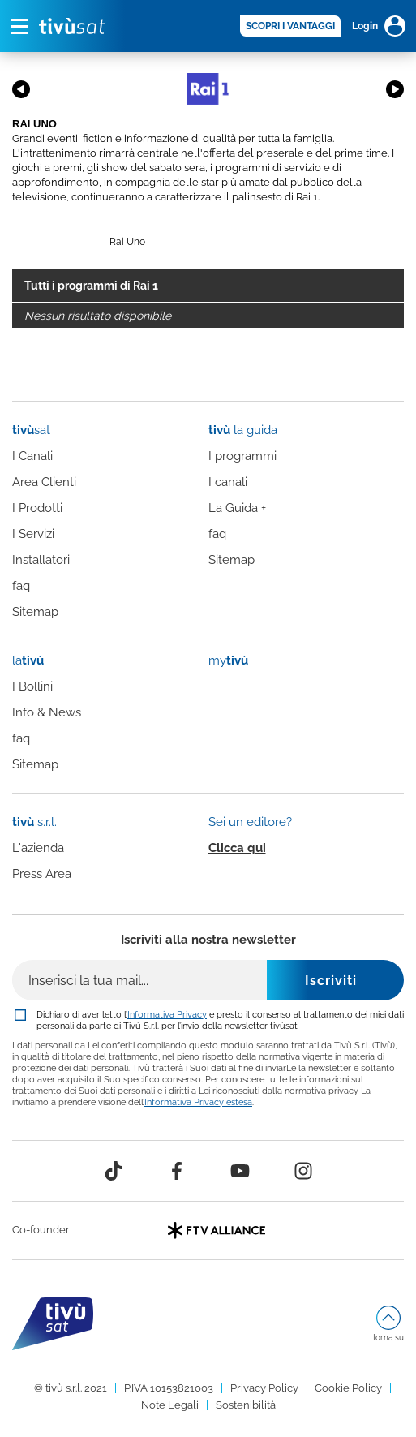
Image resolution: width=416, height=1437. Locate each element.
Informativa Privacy (167, 1014)
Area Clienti (44, 482)
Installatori (41, 560)
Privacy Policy (264, 1388)
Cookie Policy (348, 1388)
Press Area (41, 874)
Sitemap (35, 611)
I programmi (242, 456)
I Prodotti (37, 508)
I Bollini (32, 686)
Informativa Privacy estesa (198, 1102)
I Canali (32, 456)
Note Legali (170, 1405)
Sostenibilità (246, 1405)
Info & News (46, 712)
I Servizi (33, 534)
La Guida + (237, 508)
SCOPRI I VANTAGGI (290, 26)
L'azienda (38, 848)
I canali (227, 482)
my (228, 660)
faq (21, 586)
